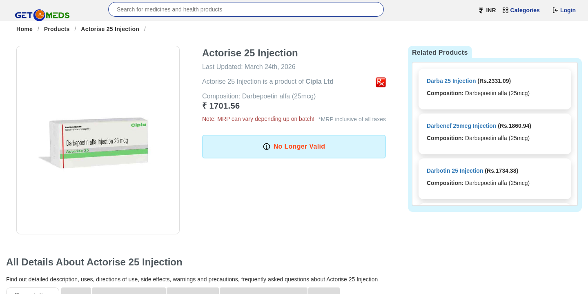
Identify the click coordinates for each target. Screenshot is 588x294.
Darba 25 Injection (451, 81)
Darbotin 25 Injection (455, 170)
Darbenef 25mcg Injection (461, 125)
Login (564, 10)
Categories (521, 10)
